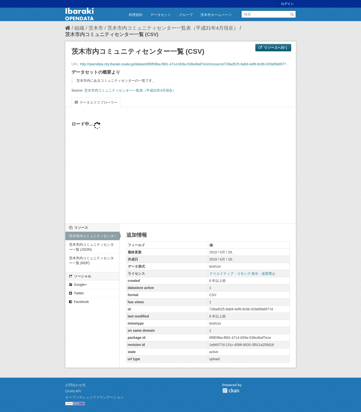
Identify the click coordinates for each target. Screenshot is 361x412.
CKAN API (73, 391)
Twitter (76, 293)
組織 (79, 28)
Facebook (79, 302)
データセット (160, 15)
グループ (186, 15)
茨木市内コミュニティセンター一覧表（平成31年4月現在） (172, 28)
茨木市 (95, 28)
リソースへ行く (273, 48)
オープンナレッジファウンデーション (94, 397)
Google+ (78, 285)
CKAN (230, 390)
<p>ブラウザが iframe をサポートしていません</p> (181, 168)
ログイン (287, 4)
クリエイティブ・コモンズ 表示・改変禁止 (242, 273)
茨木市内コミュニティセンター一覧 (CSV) (112, 34)
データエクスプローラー (96, 102)
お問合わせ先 (75, 385)
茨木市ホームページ (216, 15)
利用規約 (136, 15)
